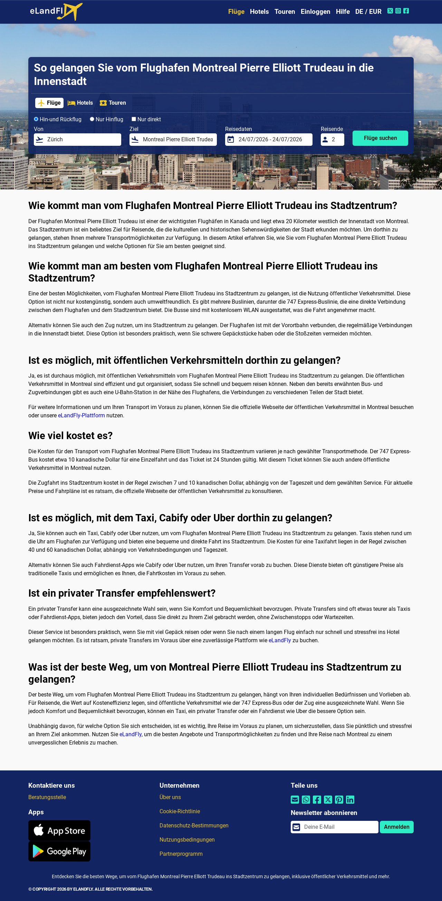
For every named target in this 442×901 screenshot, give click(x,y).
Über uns (170, 797)
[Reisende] (336, 139)
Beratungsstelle (47, 797)
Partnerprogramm (181, 854)
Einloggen (315, 12)
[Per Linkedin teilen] (350, 803)
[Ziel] (178, 139)
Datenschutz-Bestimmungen (194, 825)
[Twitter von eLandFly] (391, 11)
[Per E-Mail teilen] (295, 803)
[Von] (82, 139)
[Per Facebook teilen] (317, 803)
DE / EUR (368, 12)
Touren (285, 12)
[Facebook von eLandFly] (407, 11)
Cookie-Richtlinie (180, 811)
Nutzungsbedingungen (187, 839)
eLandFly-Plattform (81, 415)
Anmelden (397, 827)
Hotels (259, 12)
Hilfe (343, 12)
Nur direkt (146, 119)
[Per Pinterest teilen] (339, 803)
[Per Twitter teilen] (328, 803)
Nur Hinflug (106, 119)
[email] (339, 827)
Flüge (236, 12)
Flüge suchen (380, 138)
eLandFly (280, 640)
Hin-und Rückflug (57, 119)
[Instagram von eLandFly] (399, 11)
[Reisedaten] (273, 139)
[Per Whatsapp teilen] (306, 803)
